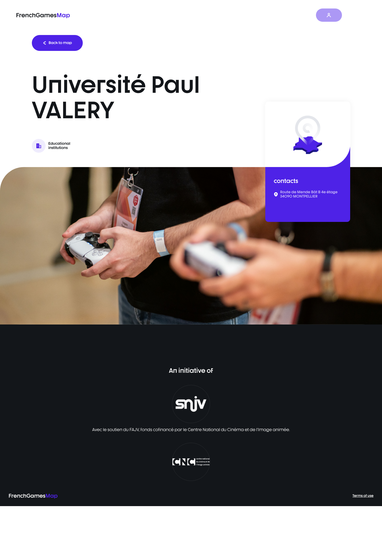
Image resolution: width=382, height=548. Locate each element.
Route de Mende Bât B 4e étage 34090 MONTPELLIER (308, 194)
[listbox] (191, 246)
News (286, 15)
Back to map (57, 43)
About (307, 15)
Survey (264, 15)
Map (242, 15)
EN (355, 15)
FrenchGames (43, 15)
